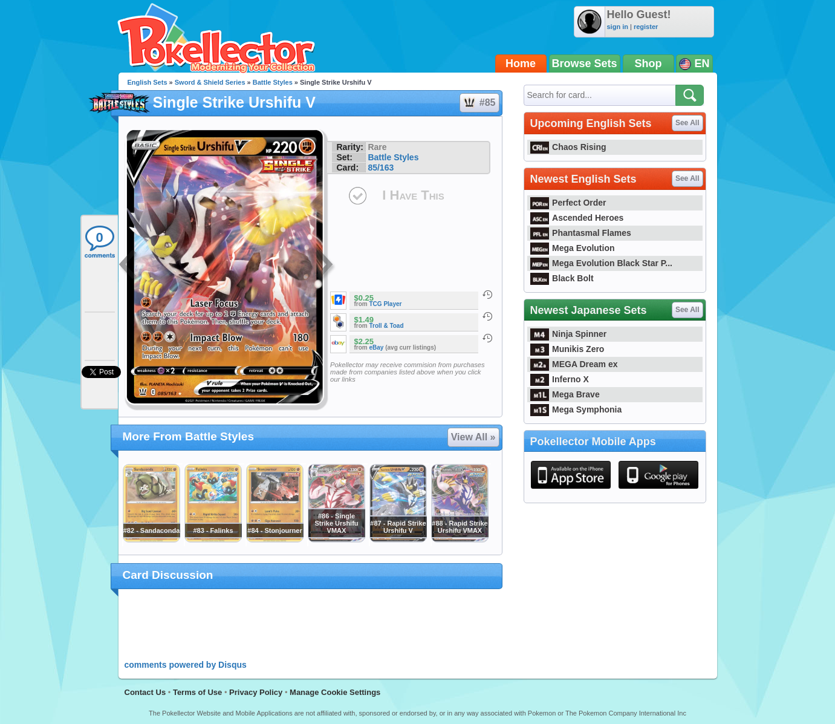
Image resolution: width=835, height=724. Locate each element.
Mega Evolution (572, 248)
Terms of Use (197, 692)
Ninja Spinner (568, 334)
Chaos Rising (568, 147)
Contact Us (145, 692)
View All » (473, 437)
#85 (479, 102)
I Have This (413, 195)
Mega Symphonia (576, 409)
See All (687, 123)
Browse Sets (584, 63)
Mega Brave (565, 394)
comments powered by (186, 665)
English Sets (147, 82)
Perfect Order (568, 202)
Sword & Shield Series (210, 82)
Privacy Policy (255, 692)
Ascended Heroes (577, 218)
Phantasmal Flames (580, 233)
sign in (617, 26)
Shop (648, 63)
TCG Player (385, 304)
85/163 (381, 167)
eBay (376, 347)
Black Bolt (562, 278)
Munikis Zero (567, 349)
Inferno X (559, 379)
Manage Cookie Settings (335, 692)
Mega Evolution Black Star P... (601, 263)
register (646, 26)
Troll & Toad (386, 325)
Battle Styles (273, 82)
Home (520, 63)
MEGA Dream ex (574, 364)
